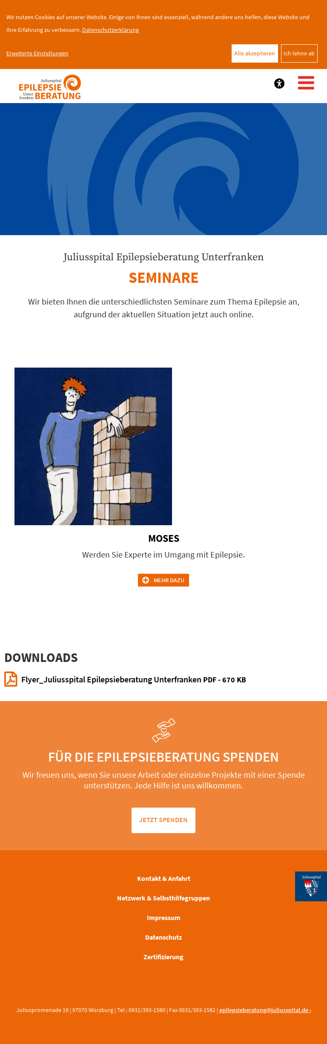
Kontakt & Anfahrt (163, 878)
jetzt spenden (163, 819)
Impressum (164, 917)
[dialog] (163, 34)
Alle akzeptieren (254, 53)
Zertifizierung (163, 956)
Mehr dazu (169, 580)
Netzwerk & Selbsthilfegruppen (163, 898)
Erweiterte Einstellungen (37, 53)
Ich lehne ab (299, 53)
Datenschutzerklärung (110, 30)
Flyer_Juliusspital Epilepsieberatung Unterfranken (133, 679)
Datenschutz (163, 937)
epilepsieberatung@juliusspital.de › (265, 1010)
